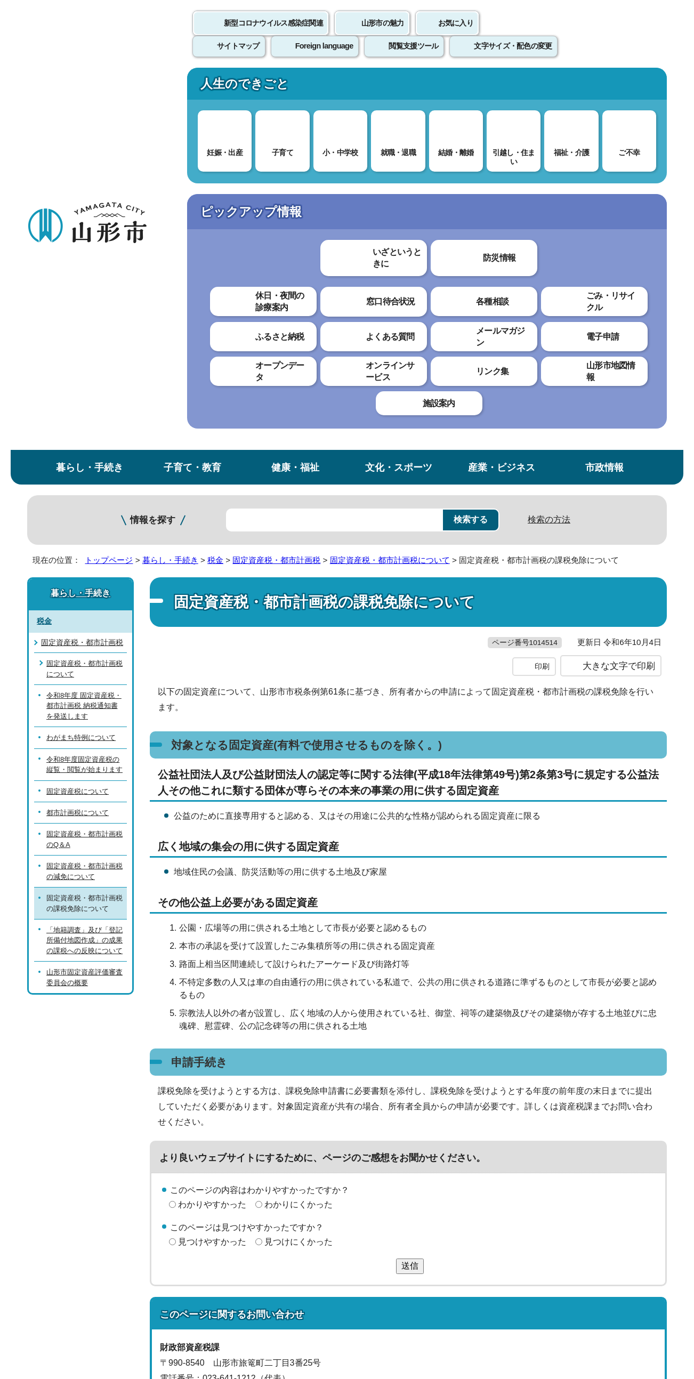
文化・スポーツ (398, 87)
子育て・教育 (192, 87)
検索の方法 (549, 139)
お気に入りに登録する (620, 204)
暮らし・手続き (89, 87)
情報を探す (152, 140)
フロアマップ (65, 1290)
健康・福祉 (295, 87)
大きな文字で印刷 (619, 307)
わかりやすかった (212, 846)
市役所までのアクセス (155, 1290)
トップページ (109, 179)
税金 (215, 179)
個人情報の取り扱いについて (224, 1131)
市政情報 (604, 87)
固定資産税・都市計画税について (390, 179)
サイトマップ (462, 1131)
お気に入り (455, 34)
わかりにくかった (298, 846)
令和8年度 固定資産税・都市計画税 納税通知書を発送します (84, 325)
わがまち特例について (81, 357)
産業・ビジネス (501, 87)
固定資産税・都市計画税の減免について (84, 491)
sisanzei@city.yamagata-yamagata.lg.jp (252, 1050)
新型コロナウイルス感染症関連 (273, 34)
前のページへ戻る (542, 1098)
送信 (409, 907)
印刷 (542, 308)
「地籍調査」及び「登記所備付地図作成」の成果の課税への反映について (84, 560)
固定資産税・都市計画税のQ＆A (84, 459)
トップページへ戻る (631, 1098)
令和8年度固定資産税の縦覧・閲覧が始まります (84, 384)
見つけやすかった (212, 883)
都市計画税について (77, 433)
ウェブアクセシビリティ (359, 1131)
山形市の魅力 (382, 34)
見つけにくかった (298, 883)
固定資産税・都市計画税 (276, 179)
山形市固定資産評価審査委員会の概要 (84, 597)
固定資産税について (77, 411)
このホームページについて (86, 1131)
